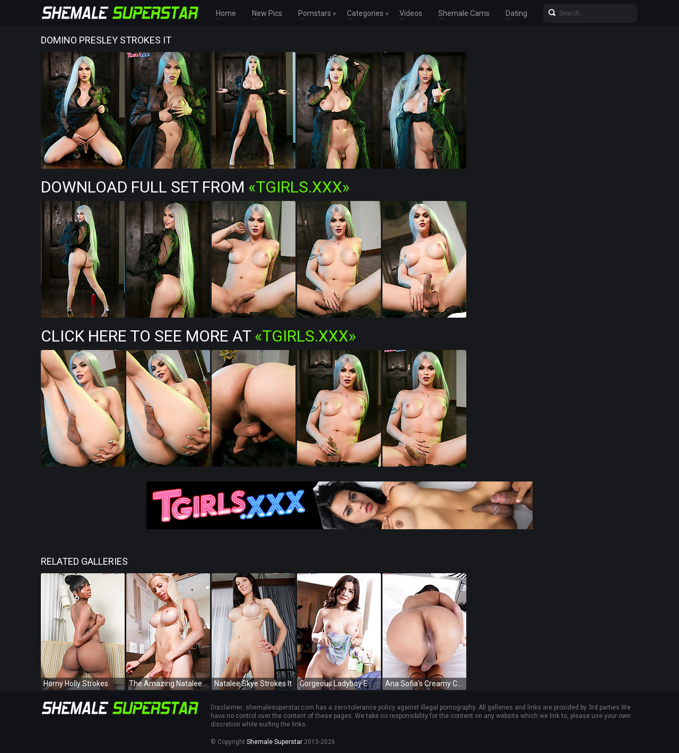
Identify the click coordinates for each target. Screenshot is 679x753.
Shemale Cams (464, 13)
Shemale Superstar (274, 742)
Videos (410, 13)
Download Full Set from (195, 187)
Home (226, 13)
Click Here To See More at (198, 336)
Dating (516, 13)
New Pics (267, 13)
